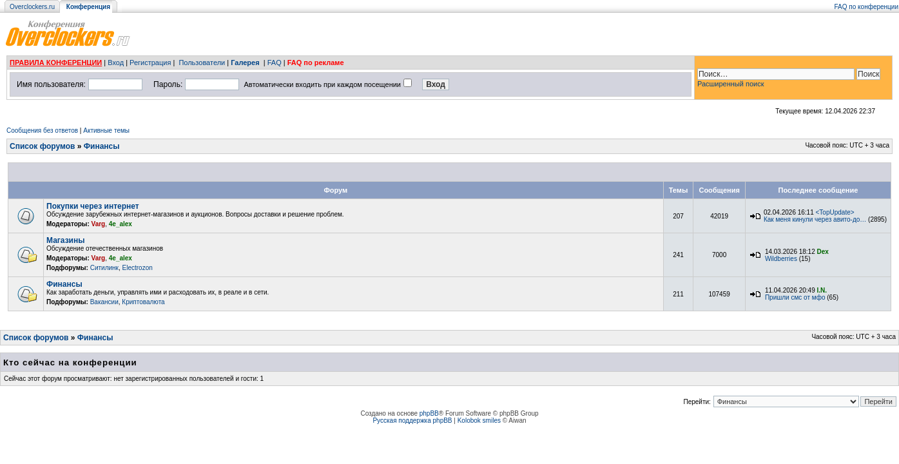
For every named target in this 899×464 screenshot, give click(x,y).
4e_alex (120, 223)
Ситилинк (104, 267)
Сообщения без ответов (42, 130)
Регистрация (150, 62)
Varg (99, 223)
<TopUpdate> (835, 212)
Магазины (65, 240)
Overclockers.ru (32, 6)
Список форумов (42, 146)
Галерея (245, 62)
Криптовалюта (143, 301)
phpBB (429, 413)
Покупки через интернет (92, 206)
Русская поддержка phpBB (412, 420)
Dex (823, 251)
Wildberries (781, 258)
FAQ (274, 62)
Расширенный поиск (730, 84)
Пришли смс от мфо (795, 297)
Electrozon (137, 267)
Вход (116, 62)
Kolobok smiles (479, 420)
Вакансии (104, 301)
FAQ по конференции (866, 6)
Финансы (102, 146)
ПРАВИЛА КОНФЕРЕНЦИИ (56, 62)
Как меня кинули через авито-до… (815, 219)
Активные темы (106, 130)
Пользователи (202, 62)
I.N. (822, 290)
